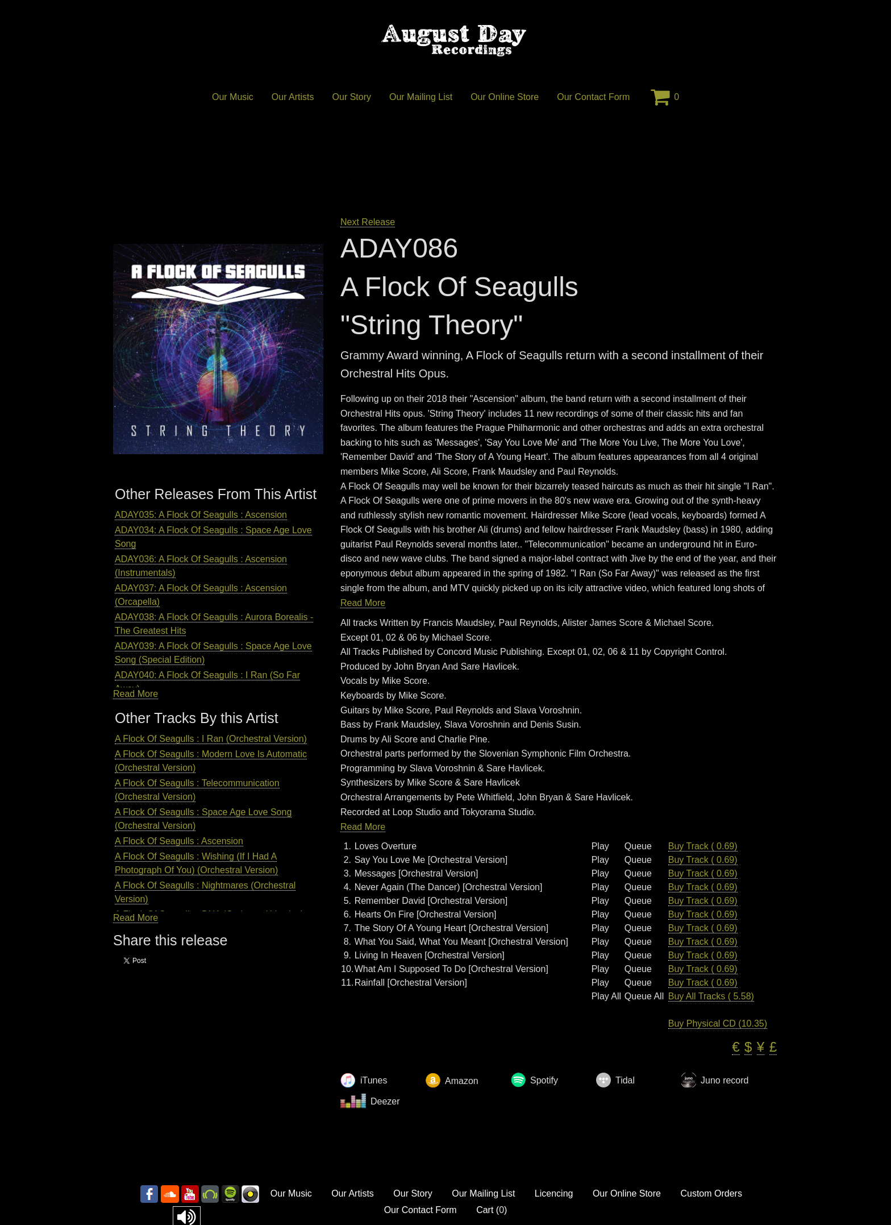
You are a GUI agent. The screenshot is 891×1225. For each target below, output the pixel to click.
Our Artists (293, 97)
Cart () (491, 1210)
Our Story (351, 97)
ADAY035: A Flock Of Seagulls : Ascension (201, 515)
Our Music (232, 97)
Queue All (644, 996)
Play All (606, 996)
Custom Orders (711, 1193)
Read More (135, 694)
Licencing (554, 1193)
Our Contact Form (593, 97)
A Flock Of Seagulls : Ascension (179, 841)
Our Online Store (505, 97)
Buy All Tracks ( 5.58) (711, 996)
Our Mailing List (420, 97)
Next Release (367, 222)
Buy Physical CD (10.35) (717, 1023)
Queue (638, 846)
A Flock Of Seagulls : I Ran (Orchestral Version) (211, 739)
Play (600, 846)
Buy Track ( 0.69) (703, 846)
